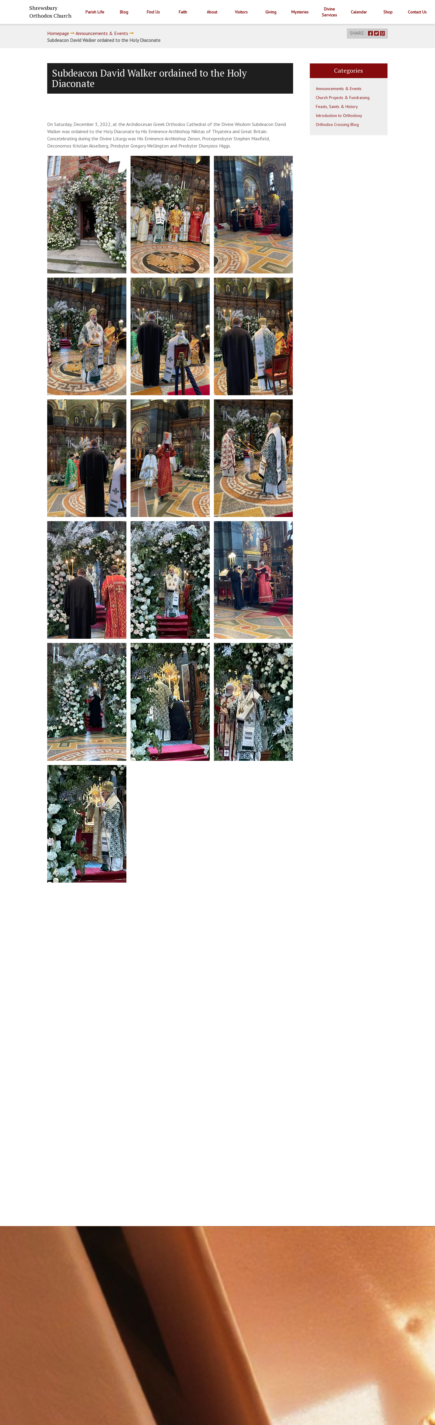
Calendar (359, 12)
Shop (388, 12)
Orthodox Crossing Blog (337, 124)
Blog (124, 12)
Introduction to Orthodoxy (339, 115)
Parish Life (94, 12)
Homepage (58, 33)
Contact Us (417, 12)
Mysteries (300, 12)
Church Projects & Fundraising (343, 97)
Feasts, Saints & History (337, 106)
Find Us (153, 12)
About (212, 12)
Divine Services (329, 12)
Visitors (241, 12)
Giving (270, 12)
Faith (183, 12)
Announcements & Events (102, 33)
